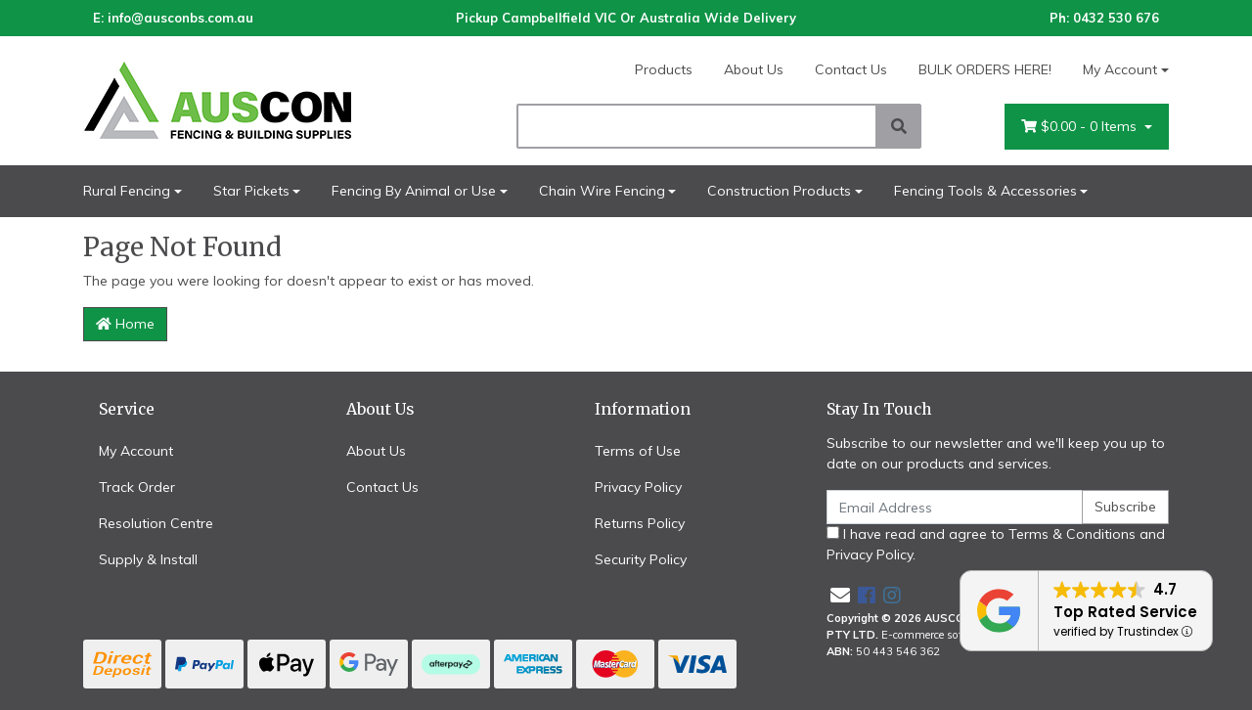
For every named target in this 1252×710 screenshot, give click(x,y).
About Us (753, 69)
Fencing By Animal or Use (414, 191)
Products (664, 69)
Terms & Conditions (1072, 534)
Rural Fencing (126, 191)
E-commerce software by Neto (956, 635)
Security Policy (641, 559)
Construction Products (779, 191)
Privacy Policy (638, 487)
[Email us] (840, 595)
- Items (1080, 126)
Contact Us (851, 69)
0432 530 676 (1116, 17)
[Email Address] (955, 507)
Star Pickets (251, 191)
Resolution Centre (156, 523)
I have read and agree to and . (996, 544)
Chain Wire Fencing (602, 191)
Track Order (137, 487)
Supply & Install (148, 559)
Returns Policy (640, 523)
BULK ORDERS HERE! (984, 69)
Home (125, 324)
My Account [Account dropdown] (1120, 69)
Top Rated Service (1125, 611)
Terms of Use (638, 451)
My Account (136, 451)
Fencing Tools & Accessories (985, 191)
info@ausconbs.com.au (180, 17)
